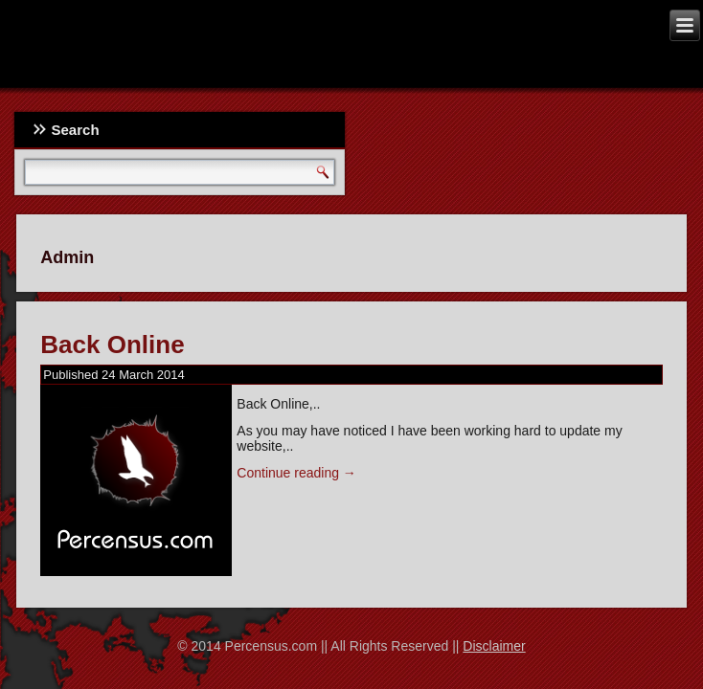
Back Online (112, 344)
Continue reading (296, 472)
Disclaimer (494, 646)
